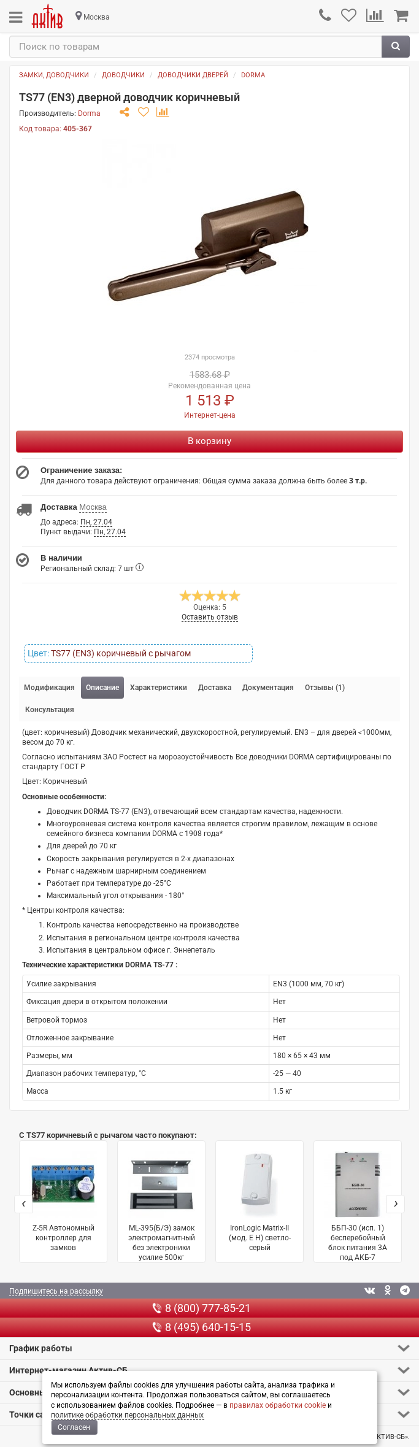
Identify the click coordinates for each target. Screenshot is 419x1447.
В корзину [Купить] (209, 441)
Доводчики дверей (193, 75)
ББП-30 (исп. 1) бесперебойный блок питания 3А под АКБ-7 (357, 1206)
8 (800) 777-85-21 (201, 1308)
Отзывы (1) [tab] (325, 687)
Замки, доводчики (54, 75)
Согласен (74, 1427)
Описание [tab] (102, 687)
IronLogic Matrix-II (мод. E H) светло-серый (259, 1201)
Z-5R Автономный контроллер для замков (63, 1201)
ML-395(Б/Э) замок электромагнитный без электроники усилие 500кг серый (161, 1207)
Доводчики (123, 75)
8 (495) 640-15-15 (201, 1327)
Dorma (253, 75)
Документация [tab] (268, 687)
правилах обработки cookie (277, 1405)
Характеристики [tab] (158, 687)
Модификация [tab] (49, 687)
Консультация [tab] (49, 709)
